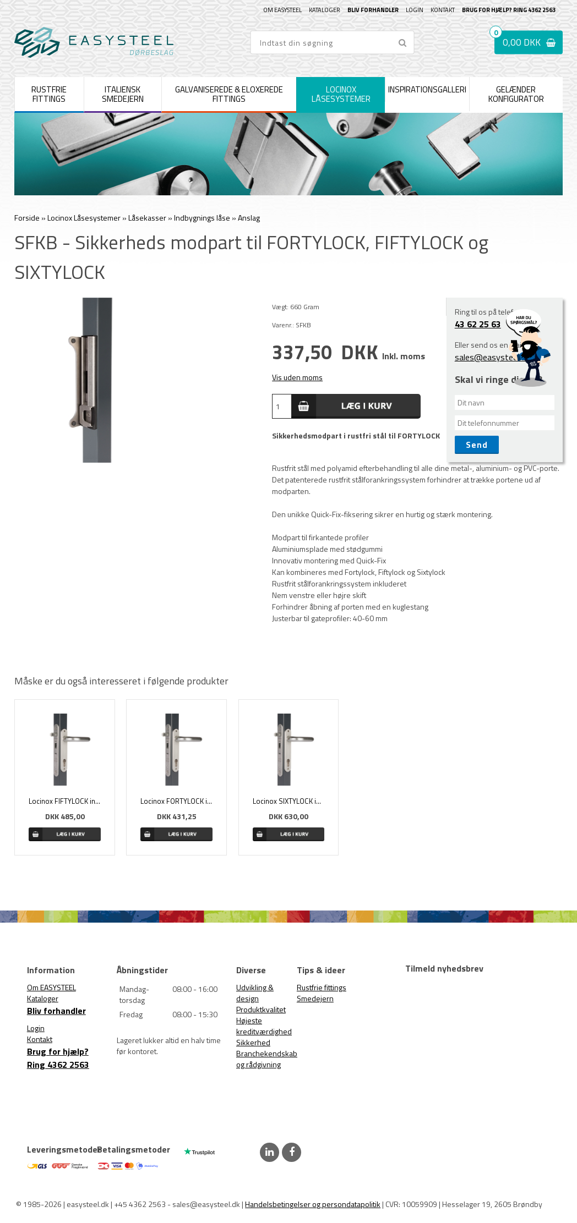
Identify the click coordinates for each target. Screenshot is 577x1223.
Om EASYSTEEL (282, 10)
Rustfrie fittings (321, 987)
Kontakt (443, 10)
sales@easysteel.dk (492, 357)
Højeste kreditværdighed (264, 1025)
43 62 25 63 (478, 324)
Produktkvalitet (261, 1009)
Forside (27, 217)
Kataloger (324, 10)
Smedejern (315, 998)
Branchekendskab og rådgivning (266, 1058)
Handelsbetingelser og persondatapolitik (312, 1204)
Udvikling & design (255, 992)
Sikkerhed (253, 1042)
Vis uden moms (297, 377)
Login (414, 10)
